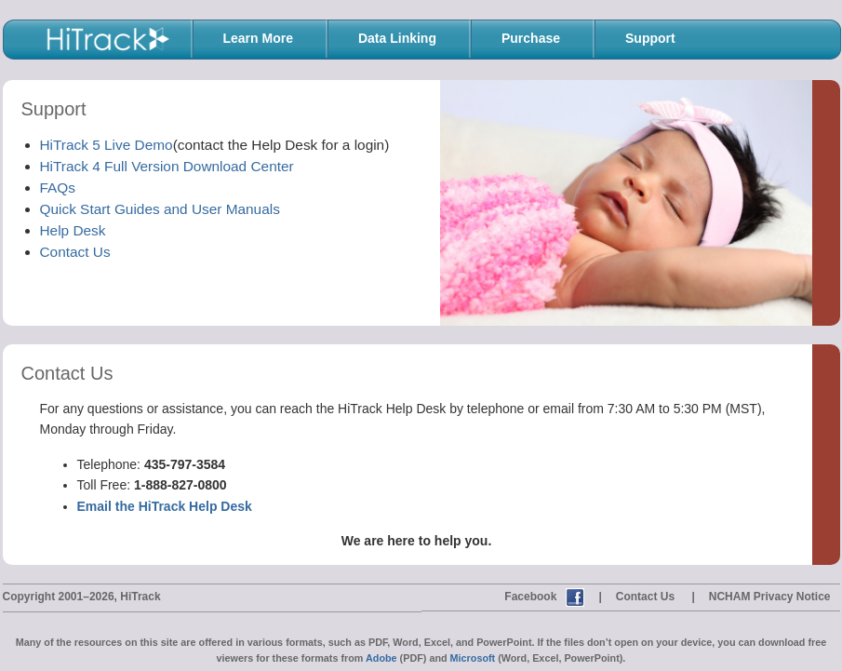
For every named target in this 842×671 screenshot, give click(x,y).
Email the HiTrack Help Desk (164, 506)
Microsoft (473, 658)
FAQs (57, 187)
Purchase (530, 38)
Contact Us (75, 252)
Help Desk (73, 230)
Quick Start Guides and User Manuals (160, 209)
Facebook (530, 596)
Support (650, 38)
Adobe (381, 658)
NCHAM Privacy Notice (770, 596)
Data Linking (397, 38)
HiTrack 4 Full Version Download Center (167, 166)
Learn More (258, 38)
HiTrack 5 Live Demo (106, 145)
